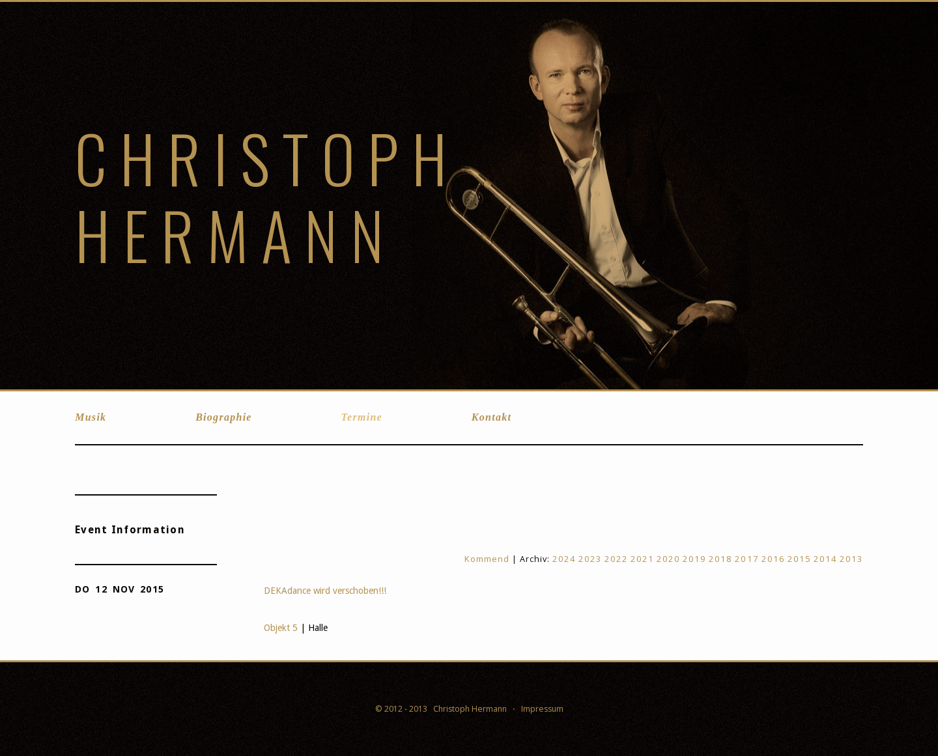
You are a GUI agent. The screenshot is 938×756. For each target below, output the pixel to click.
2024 (564, 559)
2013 (851, 559)
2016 (773, 559)
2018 (720, 559)
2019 (694, 559)
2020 (668, 559)
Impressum (542, 708)
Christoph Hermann (267, 195)
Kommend (486, 559)
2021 (642, 559)
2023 (590, 559)
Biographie (223, 417)
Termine (361, 417)
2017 (746, 559)
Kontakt (491, 417)
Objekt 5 (281, 628)
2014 (825, 559)
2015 (799, 559)
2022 (616, 559)
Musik (90, 417)
